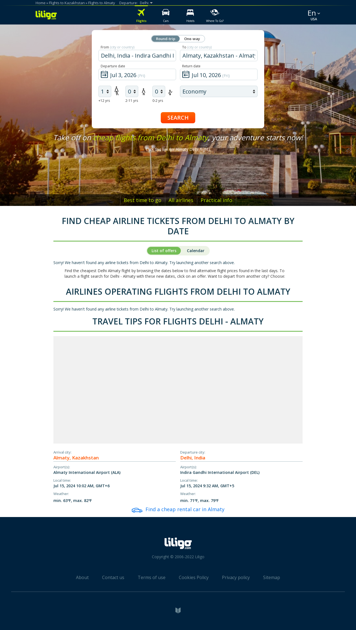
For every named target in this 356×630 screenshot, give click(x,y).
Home (41, 2)
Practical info (216, 200)
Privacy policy (236, 577)
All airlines (181, 200)
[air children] (131, 91)
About (82, 577)
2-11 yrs (131, 100)
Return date (191, 66)
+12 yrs (104, 100)
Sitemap (271, 577)
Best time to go (142, 200)
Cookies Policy (194, 577)
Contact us (113, 577)
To (197, 47)
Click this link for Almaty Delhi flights (178, 149)
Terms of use (151, 577)
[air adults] (104, 91)
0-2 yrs (157, 100)
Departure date (113, 66)
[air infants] (158, 91)
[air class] (219, 91)
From (117, 47)
